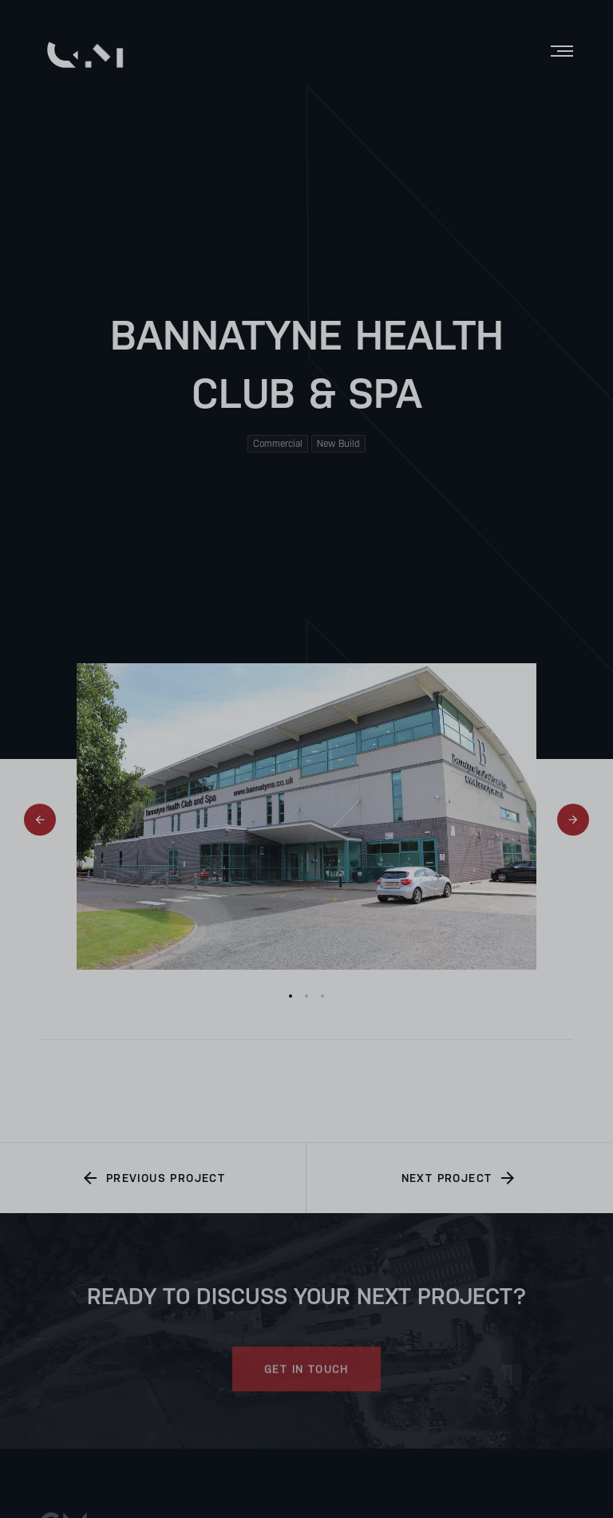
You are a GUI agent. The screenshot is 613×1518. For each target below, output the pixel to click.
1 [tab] (290, 996)
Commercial (278, 443)
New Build (338, 443)
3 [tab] (322, 996)
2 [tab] (306, 996)
